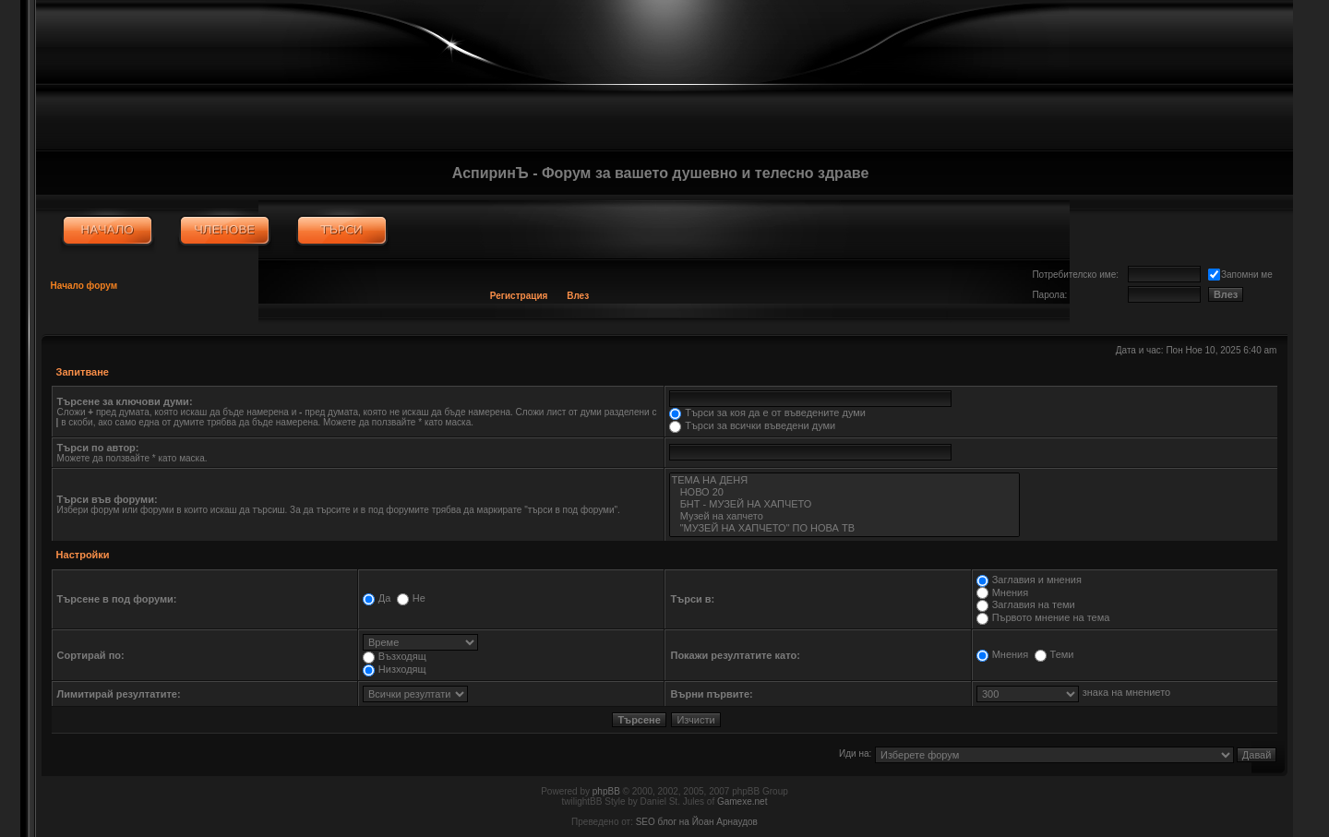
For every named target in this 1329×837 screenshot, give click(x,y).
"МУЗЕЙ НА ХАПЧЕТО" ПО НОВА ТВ (844, 528)
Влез (578, 296)
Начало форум (84, 286)
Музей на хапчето (844, 516)
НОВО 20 (844, 492)
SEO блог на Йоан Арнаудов (697, 822)
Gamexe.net (742, 801)
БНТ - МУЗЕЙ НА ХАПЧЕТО (844, 504)
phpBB (606, 791)
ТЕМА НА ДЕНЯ (844, 480)
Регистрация (519, 296)
